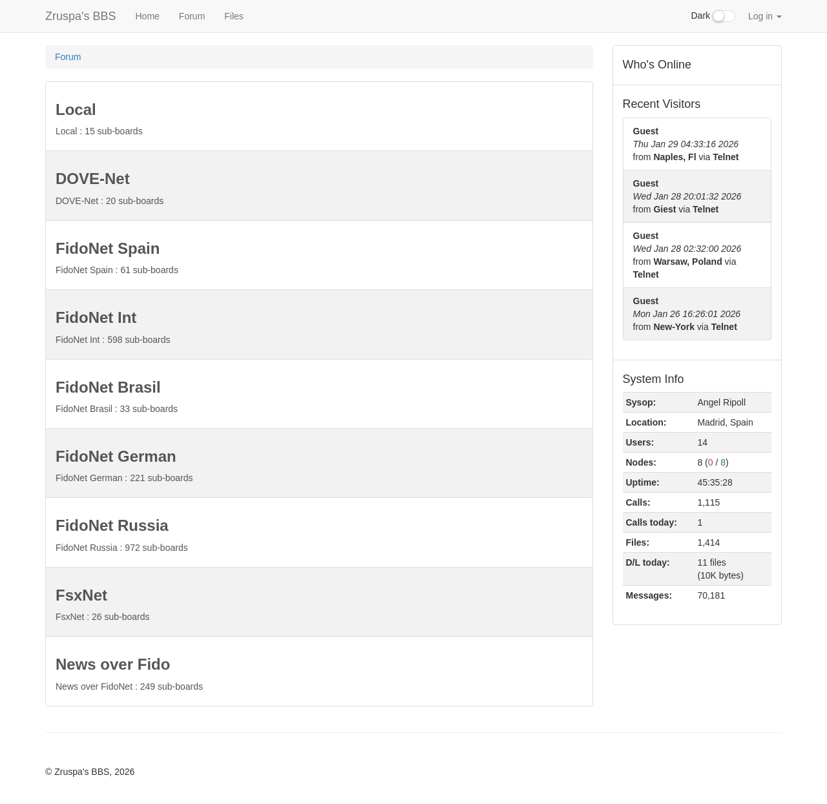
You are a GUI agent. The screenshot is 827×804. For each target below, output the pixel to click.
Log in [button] (765, 16)
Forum (192, 16)
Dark (713, 16)
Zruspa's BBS (80, 16)
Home (147, 16)
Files (234, 16)
